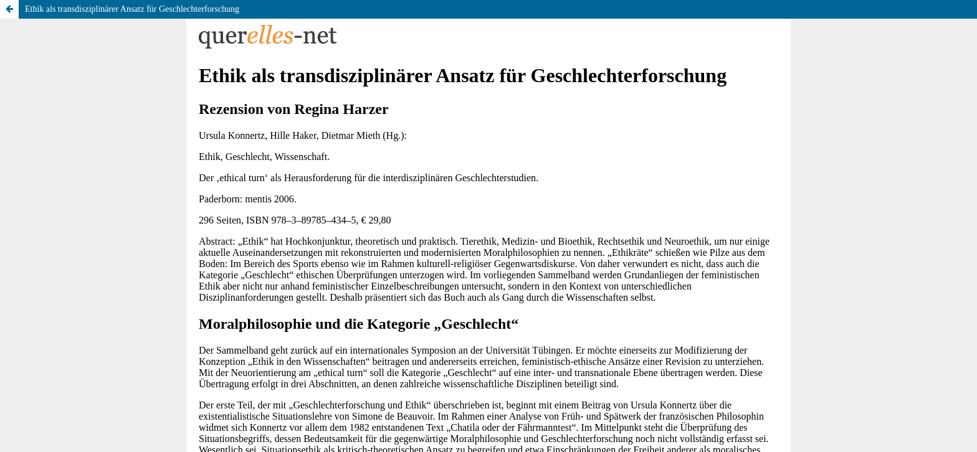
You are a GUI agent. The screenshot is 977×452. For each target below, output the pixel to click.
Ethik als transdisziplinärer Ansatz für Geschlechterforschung (132, 9)
